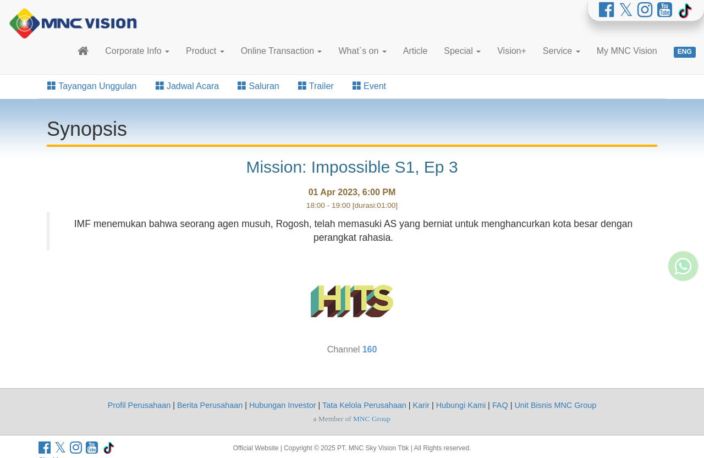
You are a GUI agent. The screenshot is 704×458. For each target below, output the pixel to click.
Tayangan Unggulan (92, 86)
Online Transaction (281, 51)
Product (205, 51)
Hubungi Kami (461, 405)
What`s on (362, 51)
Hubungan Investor (282, 405)
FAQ (500, 405)
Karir (421, 405)
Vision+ (511, 51)
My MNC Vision (627, 51)
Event (369, 86)
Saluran (258, 86)
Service (561, 51)
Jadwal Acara (187, 86)
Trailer (316, 86)
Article (415, 51)
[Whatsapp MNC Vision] (683, 322)
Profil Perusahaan (139, 405)
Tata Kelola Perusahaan (364, 405)
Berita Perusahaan (210, 405)
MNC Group (372, 419)
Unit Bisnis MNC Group (555, 405)
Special (462, 51)
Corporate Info (137, 51)
